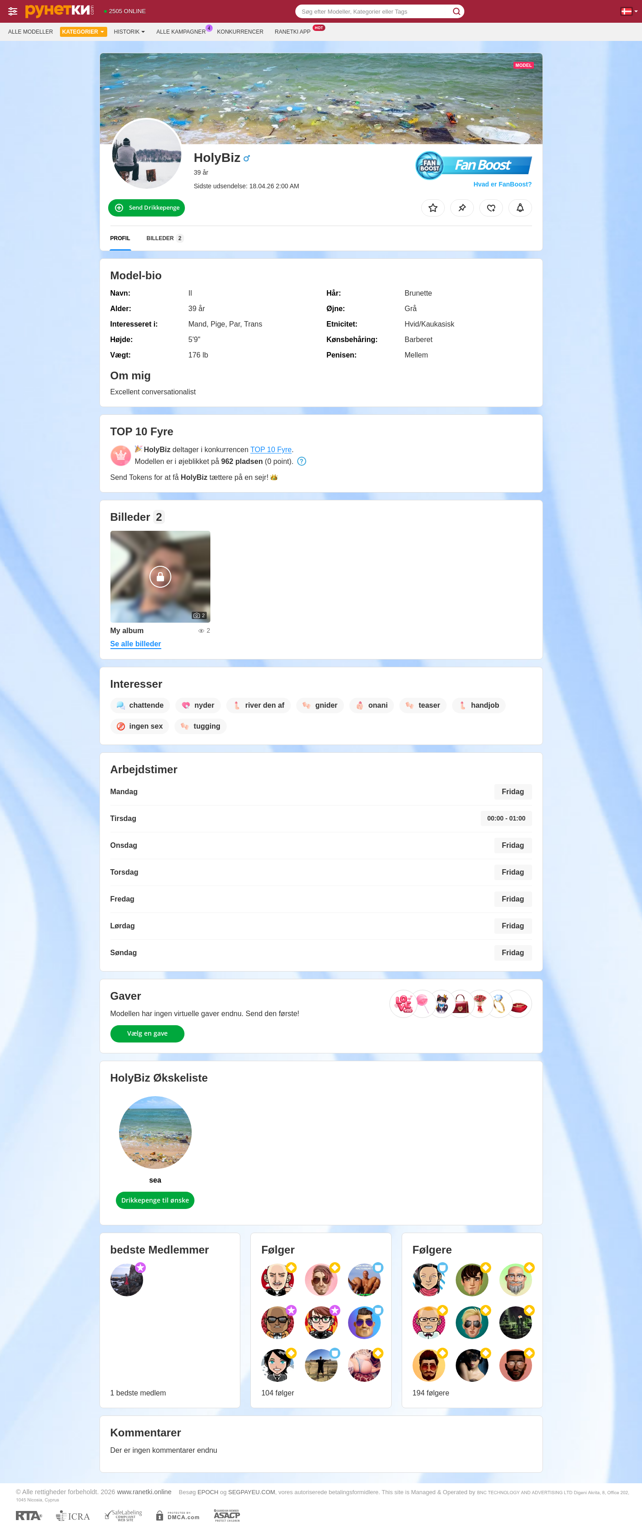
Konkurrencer (240, 32)
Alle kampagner (183, 31)
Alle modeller (30, 32)
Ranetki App (295, 31)
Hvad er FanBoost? (502, 184)
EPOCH (208, 1492)
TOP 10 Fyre (271, 449)
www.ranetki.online (144, 1492)
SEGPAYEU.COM (251, 1492)
